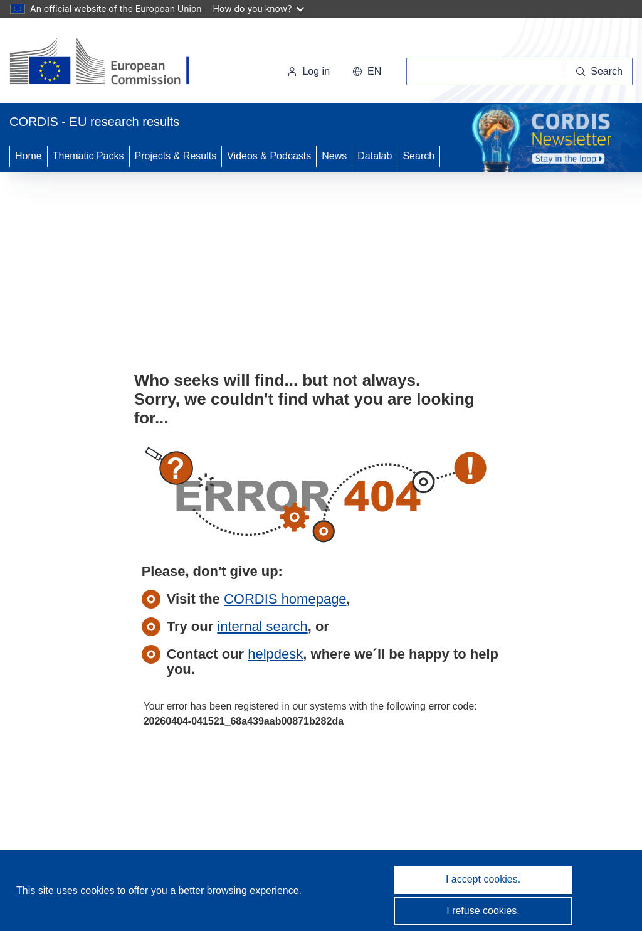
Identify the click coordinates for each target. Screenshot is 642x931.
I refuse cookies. (483, 910)
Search (418, 156)
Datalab (374, 156)
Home (28, 156)
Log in (308, 71)
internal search (262, 626)
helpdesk (275, 654)
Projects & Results (176, 156)
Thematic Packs (88, 156)
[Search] (599, 71)
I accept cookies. (483, 879)
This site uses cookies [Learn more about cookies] (66, 890)
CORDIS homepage (285, 599)
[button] (366, 71)
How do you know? (259, 8)
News (334, 156)
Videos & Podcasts (269, 156)
